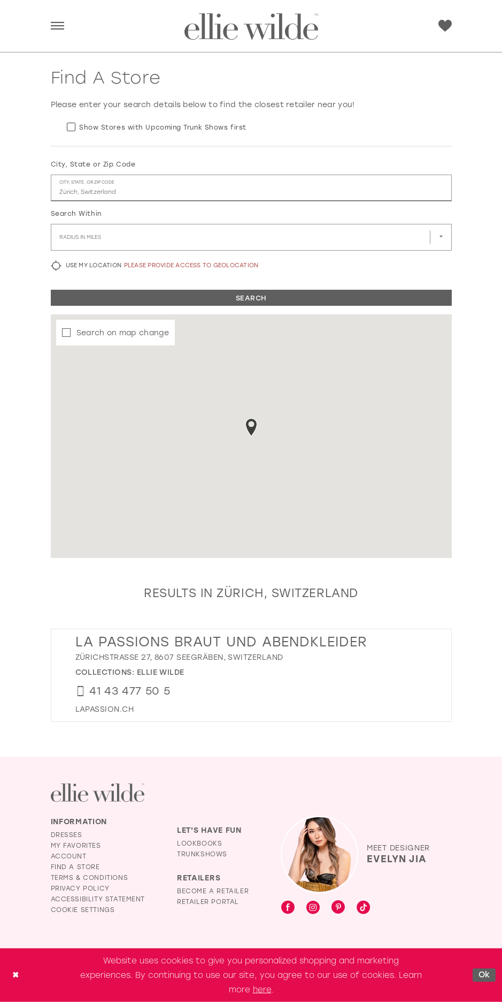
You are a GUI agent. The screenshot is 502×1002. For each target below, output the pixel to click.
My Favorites (76, 845)
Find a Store (75, 867)
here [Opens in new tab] (262, 989)
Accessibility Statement (98, 899)
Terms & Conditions (89, 878)
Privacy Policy (80, 888)
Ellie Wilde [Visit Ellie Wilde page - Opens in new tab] (160, 672)
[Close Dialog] (15, 975)
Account (69, 856)
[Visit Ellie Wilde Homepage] (97, 792)
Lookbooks (199, 843)
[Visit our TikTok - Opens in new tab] (363, 908)
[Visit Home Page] (251, 26)
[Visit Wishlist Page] (445, 26)
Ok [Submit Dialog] (484, 975)
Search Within (76, 213)
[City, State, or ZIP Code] (251, 188)
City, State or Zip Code (93, 164)
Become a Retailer (213, 891)
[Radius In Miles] (251, 237)
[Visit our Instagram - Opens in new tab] (313, 908)
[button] (57, 26)
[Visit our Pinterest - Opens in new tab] (338, 908)
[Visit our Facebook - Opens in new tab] (288, 908)
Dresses (66, 835)
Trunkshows (202, 854)
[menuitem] (57, 26)
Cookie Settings (83, 910)
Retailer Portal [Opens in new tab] (208, 902)
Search (251, 298)
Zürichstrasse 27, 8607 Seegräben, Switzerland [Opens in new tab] (179, 657)
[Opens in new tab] (104, 709)
